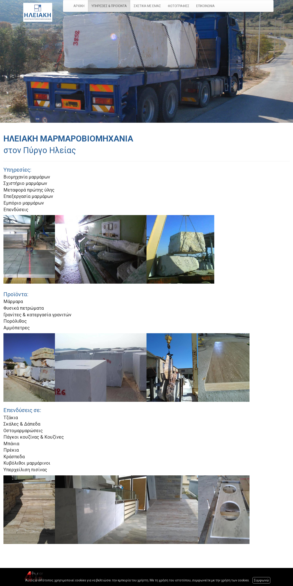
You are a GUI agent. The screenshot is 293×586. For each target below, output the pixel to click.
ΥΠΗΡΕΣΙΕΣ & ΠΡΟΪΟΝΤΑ (109, 6)
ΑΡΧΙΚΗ (78, 6)
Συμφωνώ (261, 580)
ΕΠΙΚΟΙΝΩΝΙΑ (205, 6)
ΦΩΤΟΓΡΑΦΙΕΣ (178, 6)
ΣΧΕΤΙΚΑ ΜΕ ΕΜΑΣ (147, 6)
